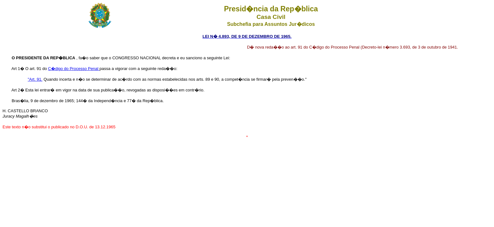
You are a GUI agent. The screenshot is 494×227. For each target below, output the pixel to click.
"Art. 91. (35, 79)
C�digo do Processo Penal (74, 68)
